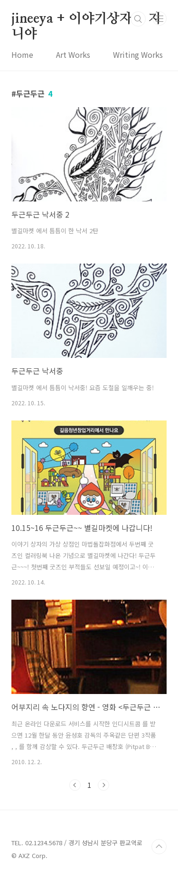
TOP (159, 846)
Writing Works (138, 54)
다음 (103, 785)
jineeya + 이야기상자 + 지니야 (86, 19)
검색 (138, 19)
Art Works (73, 54)
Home (22, 54)
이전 (75, 785)
